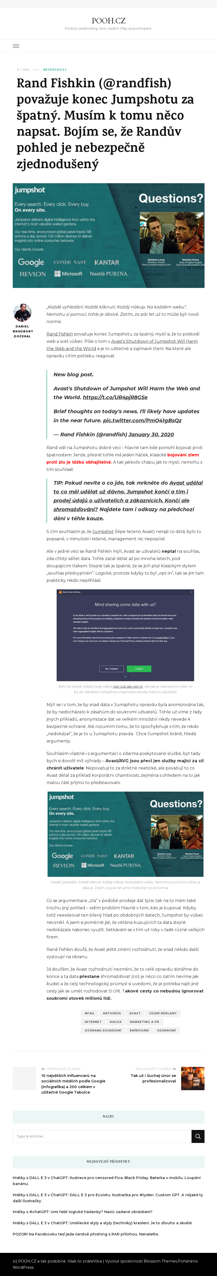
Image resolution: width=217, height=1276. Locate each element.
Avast (135, 1013)
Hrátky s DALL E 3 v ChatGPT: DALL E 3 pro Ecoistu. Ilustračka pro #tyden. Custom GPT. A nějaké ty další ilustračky (108, 1198)
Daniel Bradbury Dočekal (22, 321)
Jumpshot (103, 531)
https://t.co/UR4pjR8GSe (115, 397)
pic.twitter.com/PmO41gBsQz (142, 420)
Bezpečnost (55, 69)
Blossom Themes (160, 1261)
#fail (90, 1013)
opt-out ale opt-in (128, 686)
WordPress (23, 1267)
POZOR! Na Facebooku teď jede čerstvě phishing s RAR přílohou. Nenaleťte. (86, 1234)
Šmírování (139, 1030)
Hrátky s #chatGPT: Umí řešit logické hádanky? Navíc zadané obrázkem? (83, 1211)
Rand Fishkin (60, 334)
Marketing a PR (144, 1022)
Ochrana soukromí (103, 1030)
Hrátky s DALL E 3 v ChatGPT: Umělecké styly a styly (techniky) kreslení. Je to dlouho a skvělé (102, 1223)
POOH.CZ (109, 21)
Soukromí (166, 1030)
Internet (93, 1022)
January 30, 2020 (151, 434)
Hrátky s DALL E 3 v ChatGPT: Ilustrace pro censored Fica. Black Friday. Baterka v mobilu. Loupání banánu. (107, 1180)
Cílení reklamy (163, 1013)
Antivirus (112, 1013)
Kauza (116, 1022)
